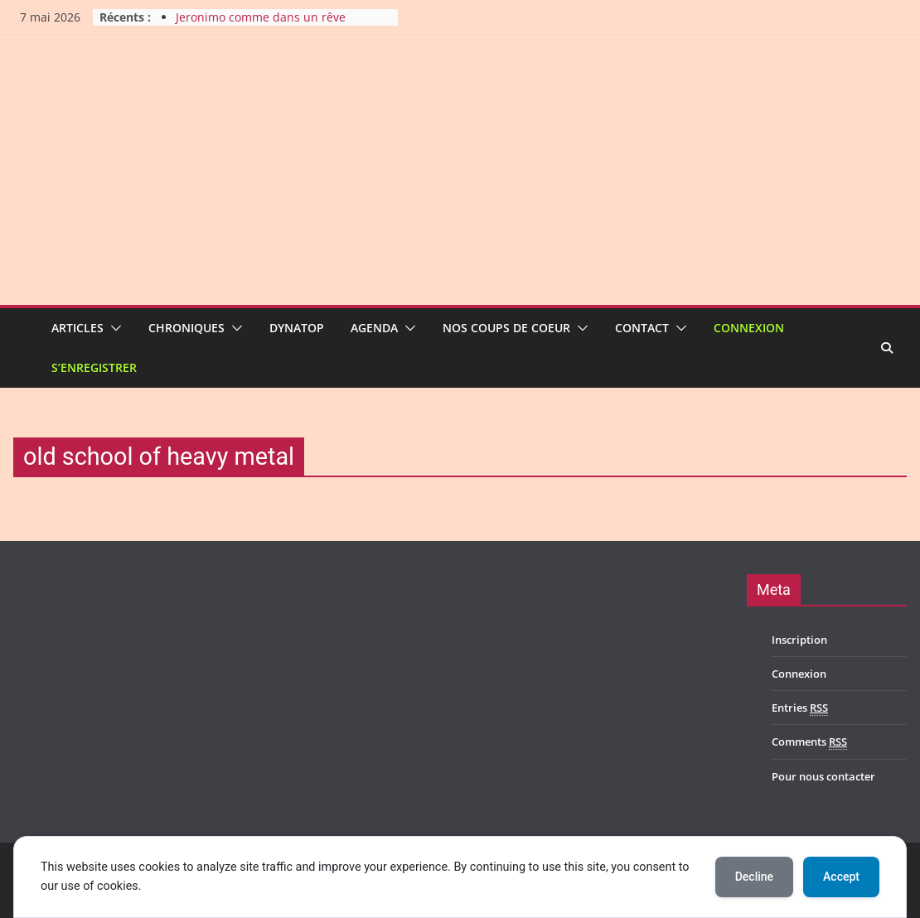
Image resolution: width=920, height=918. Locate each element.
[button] (113, 328)
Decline (754, 876)
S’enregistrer (94, 367)
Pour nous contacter (823, 776)
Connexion (749, 328)
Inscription (799, 639)
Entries (800, 708)
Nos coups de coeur (506, 328)
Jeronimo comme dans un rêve (261, 17)
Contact (642, 328)
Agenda (374, 328)
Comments (809, 742)
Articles (77, 328)
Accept (841, 876)
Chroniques (186, 328)
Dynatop (296, 328)
